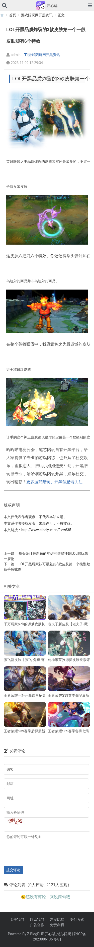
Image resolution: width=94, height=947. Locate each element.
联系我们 (37, 920)
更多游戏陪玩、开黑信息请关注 (54, 482)
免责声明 (57, 925)
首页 (12, 15)
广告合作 (37, 925)
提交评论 (13, 870)
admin (13, 55)
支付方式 (77, 920)
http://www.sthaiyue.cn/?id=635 (46, 530)
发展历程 (57, 920)
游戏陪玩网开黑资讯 (37, 15)
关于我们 (17, 920)
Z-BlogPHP (35, 934)
